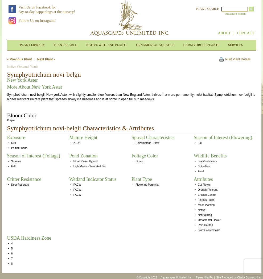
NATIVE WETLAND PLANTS (106, 45)
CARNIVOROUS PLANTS (201, 45)
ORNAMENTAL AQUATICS (155, 45)
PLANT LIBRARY (32, 45)
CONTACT (245, 33)
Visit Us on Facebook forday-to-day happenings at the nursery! (47, 9)
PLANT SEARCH (208, 9)
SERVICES (235, 45)
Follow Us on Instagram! (37, 21)
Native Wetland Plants (23, 67)
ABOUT (224, 33)
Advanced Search (235, 13)
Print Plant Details (237, 59)
